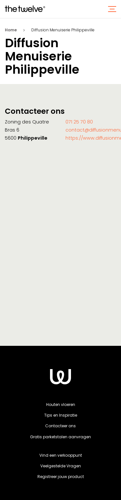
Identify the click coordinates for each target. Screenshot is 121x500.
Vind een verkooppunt (60, 455)
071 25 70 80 (79, 122)
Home (11, 30)
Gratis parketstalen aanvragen (60, 437)
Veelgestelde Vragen (60, 466)
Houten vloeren (60, 404)
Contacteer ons (60, 426)
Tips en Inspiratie (60, 415)
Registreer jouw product (60, 476)
